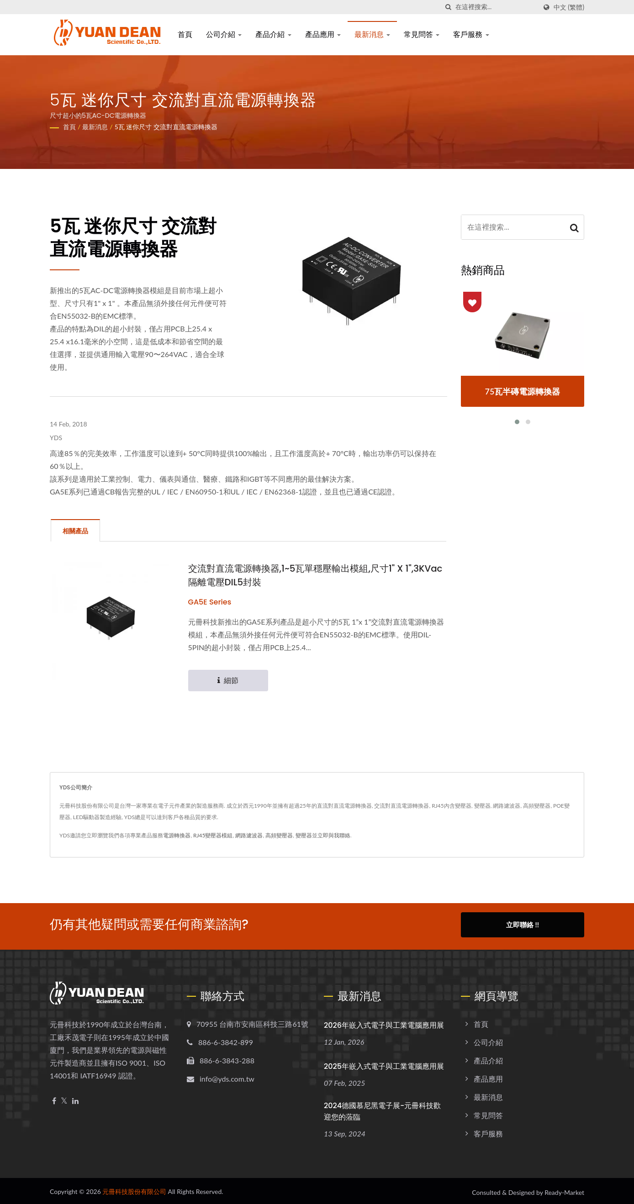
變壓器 (304, 835)
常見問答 (421, 34)
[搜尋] (448, 7)
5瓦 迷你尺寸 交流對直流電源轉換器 (166, 127)
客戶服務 (471, 34)
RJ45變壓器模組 (213, 835)
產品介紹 (273, 34)
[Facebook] (54, 1098)
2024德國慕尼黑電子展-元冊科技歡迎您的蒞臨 (382, 1109)
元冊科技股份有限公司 (134, 1189)
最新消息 (372, 34)
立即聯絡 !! (522, 925)
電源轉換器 (176, 835)
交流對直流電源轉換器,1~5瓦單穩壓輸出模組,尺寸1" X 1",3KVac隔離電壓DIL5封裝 (301, 575)
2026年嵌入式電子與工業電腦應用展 (384, 1022)
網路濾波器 (249, 835)
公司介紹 (224, 34)
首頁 (185, 34)
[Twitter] (64, 1098)
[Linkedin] (75, 1098)
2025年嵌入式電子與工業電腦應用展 (384, 1063)
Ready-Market (564, 1189)
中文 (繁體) (569, 7)
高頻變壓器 (279, 835)
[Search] (496, 7)
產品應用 (323, 34)
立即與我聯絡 (333, 835)
